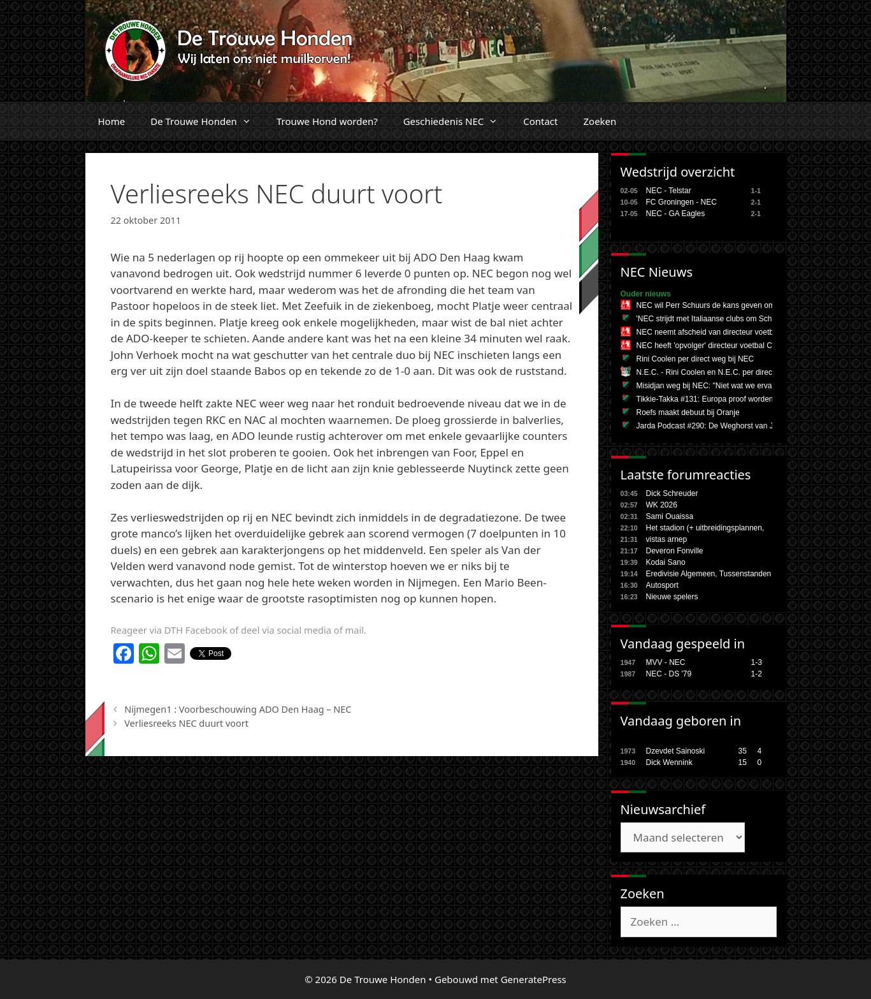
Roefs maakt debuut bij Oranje (688, 412)
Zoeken (599, 121)
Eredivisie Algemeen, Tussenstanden (709, 573)
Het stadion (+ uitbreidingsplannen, (705, 527)
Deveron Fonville (674, 550)
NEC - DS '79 (669, 673)
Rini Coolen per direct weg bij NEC (695, 358)
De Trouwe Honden (207, 121)
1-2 (756, 673)
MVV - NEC (666, 662)
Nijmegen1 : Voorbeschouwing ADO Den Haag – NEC (237, 709)
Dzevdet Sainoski (675, 751)
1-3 (756, 662)
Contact (540, 121)
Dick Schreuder (672, 493)
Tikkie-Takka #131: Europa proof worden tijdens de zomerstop (741, 399)
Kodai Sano (666, 562)
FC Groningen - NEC (681, 202)
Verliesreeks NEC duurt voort (186, 723)
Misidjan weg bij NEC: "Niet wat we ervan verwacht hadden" (738, 385)
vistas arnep (666, 539)
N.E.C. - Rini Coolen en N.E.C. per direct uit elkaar (722, 372)
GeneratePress (533, 979)
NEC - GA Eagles (675, 213)
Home (112, 121)
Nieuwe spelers (672, 596)
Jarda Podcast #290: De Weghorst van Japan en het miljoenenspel (750, 425)
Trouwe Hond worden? (327, 121)
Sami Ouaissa (670, 516)
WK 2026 (661, 504)
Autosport (662, 585)
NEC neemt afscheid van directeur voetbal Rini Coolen (729, 332)
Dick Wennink (669, 762)
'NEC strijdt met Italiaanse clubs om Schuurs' (713, 318)
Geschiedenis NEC (457, 121)
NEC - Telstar (668, 190)
